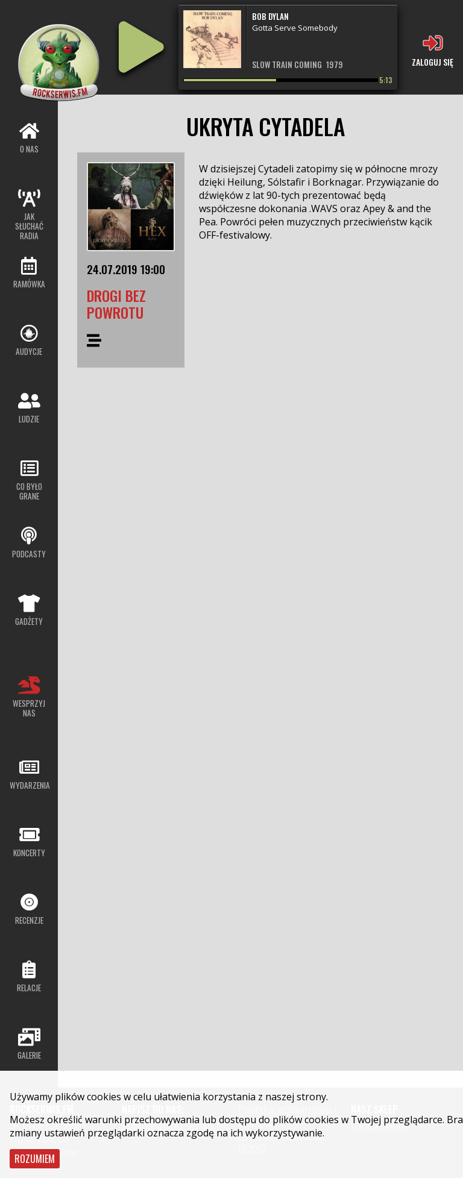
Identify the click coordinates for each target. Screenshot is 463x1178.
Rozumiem (34, 1158)
